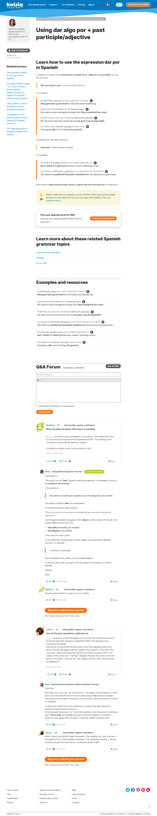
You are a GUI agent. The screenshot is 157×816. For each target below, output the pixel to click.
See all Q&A (113, 366)
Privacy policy (13, 814)
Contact (75, 802)
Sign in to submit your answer (66, 610)
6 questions (11, 55)
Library (48, 19)
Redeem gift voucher (48, 798)
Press (74, 798)
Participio (40, 258)
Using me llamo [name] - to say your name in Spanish (17, 75)
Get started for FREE (138, 4)
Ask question (44, 412)
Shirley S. (50, 425)
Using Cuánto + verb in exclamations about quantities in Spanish (17, 106)
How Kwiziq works (37, 4)
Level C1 (65, 19)
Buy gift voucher (46, 794)
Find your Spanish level (103, 218)
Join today (74, 616)
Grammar (56, 19)
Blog (74, 790)
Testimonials (12, 798)
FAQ (9, 794)
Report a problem (14, 57)
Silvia (47, 471)
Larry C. (50, 629)
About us (43, 802)
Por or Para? (41, 263)
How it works (12, 790)
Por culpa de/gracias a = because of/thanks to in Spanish (17, 131)
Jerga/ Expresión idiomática (48, 252)
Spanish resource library (50, 790)
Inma (47, 684)
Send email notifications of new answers (57, 406)
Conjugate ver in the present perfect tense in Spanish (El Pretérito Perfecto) (17, 119)
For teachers (68, 4)
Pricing (81, 4)
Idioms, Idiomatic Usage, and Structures (87, 19)
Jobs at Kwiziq (78, 794)
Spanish (40, 19)
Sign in (91, 4)
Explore (53, 4)
